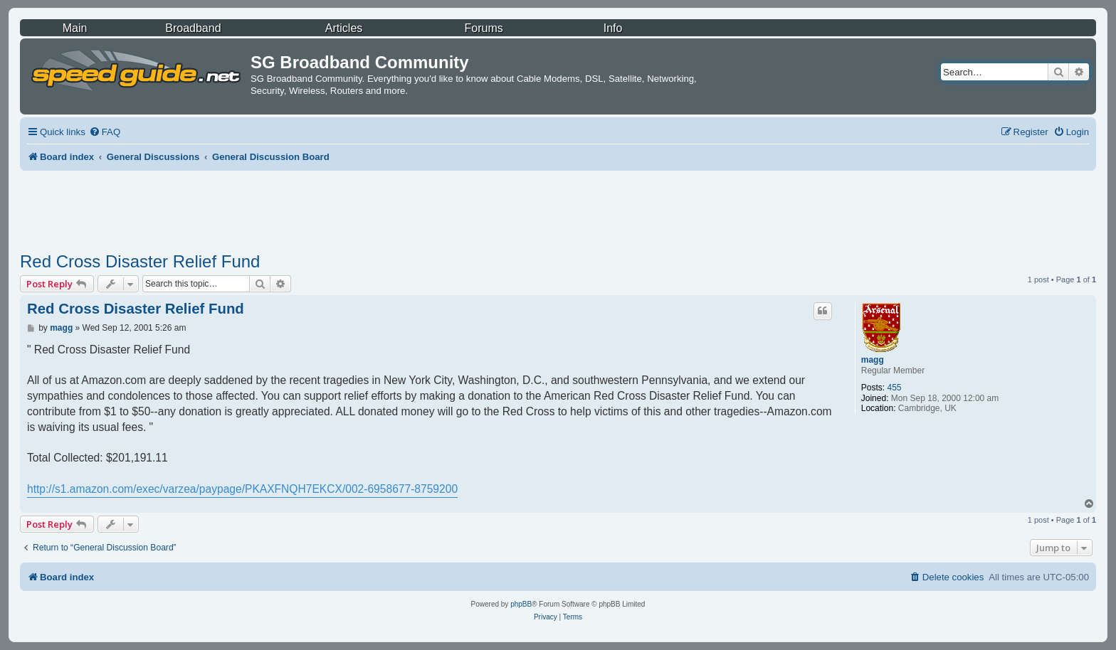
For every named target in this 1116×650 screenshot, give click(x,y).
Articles (343, 28)
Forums (484, 28)
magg (872, 360)
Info (613, 28)
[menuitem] (104, 132)
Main (75, 28)
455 (894, 388)
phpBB (521, 604)
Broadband (193, 28)
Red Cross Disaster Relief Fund (140, 261)
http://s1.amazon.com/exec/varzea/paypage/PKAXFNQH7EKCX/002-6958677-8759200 (242, 489)
